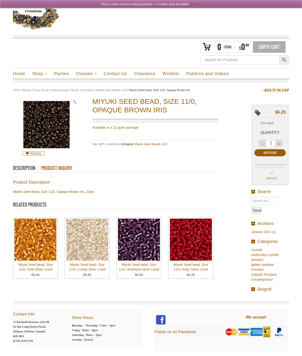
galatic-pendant (262, 265)
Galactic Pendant (264, 274)
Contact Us (115, 73)
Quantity (270, 133)
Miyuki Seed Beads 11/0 (111, 90)
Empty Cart (269, 47)
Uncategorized (262, 279)
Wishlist (171, 73)
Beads (27, 90)
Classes (84, 74)
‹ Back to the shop (276, 90)
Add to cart (270, 153)
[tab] (26, 168)
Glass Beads (41, 90)
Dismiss (196, 4)
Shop (38, 74)
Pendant (257, 269)
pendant (257, 260)
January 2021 (261, 232)
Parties (61, 73)
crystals (256, 250)
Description (24, 168)
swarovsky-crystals (265, 255)
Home (19, 73)
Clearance (144, 73)
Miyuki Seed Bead (82, 90)
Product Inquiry (56, 168)
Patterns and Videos (207, 73)
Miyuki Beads (60, 90)
